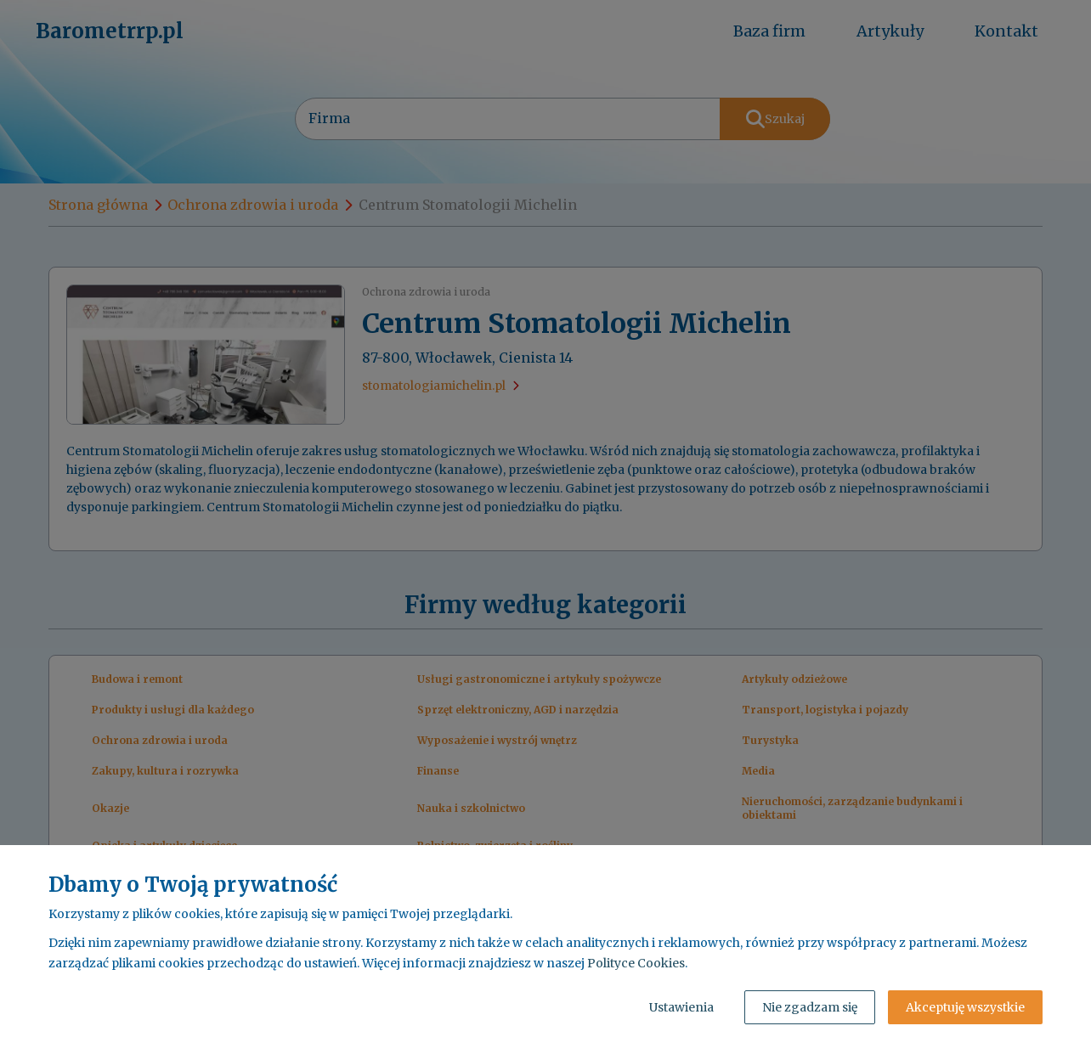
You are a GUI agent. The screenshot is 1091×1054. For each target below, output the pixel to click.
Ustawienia (681, 1007)
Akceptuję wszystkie (965, 1007)
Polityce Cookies (636, 963)
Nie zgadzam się (809, 1007)
